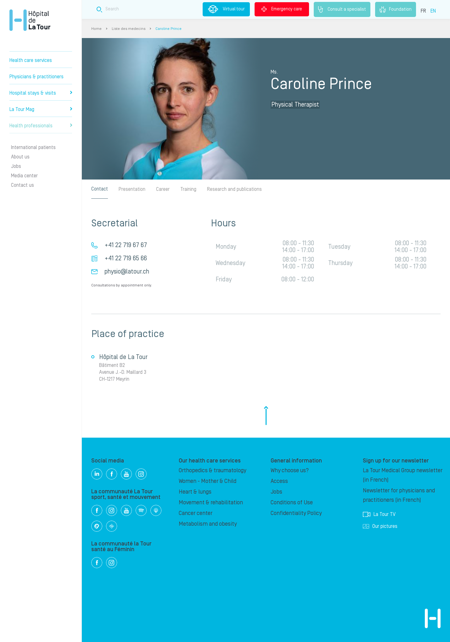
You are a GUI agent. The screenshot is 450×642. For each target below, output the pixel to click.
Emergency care (282, 9)
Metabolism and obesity (208, 524)
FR (423, 11)
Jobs (16, 166)
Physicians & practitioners (36, 77)
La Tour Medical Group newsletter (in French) (402, 475)
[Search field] (198, 9)
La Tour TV (379, 514)
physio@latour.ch (126, 271)
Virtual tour (226, 9)
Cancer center (195, 513)
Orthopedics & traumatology (212, 470)
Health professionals (40, 126)
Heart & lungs (195, 492)
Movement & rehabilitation (211, 502)
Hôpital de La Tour (29, 20)
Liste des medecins (128, 29)
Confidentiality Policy (296, 513)
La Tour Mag (40, 109)
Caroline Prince (168, 29)
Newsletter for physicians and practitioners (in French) (399, 495)
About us (20, 157)
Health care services (30, 60)
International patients (33, 147)
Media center (24, 176)
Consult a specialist (342, 9)
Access (279, 481)
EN (433, 11)
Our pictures (380, 526)
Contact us (22, 185)
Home (96, 29)
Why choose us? (290, 470)
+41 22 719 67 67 (125, 245)
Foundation (396, 9)
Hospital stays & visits (40, 93)
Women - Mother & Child (207, 481)
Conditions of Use (292, 502)
